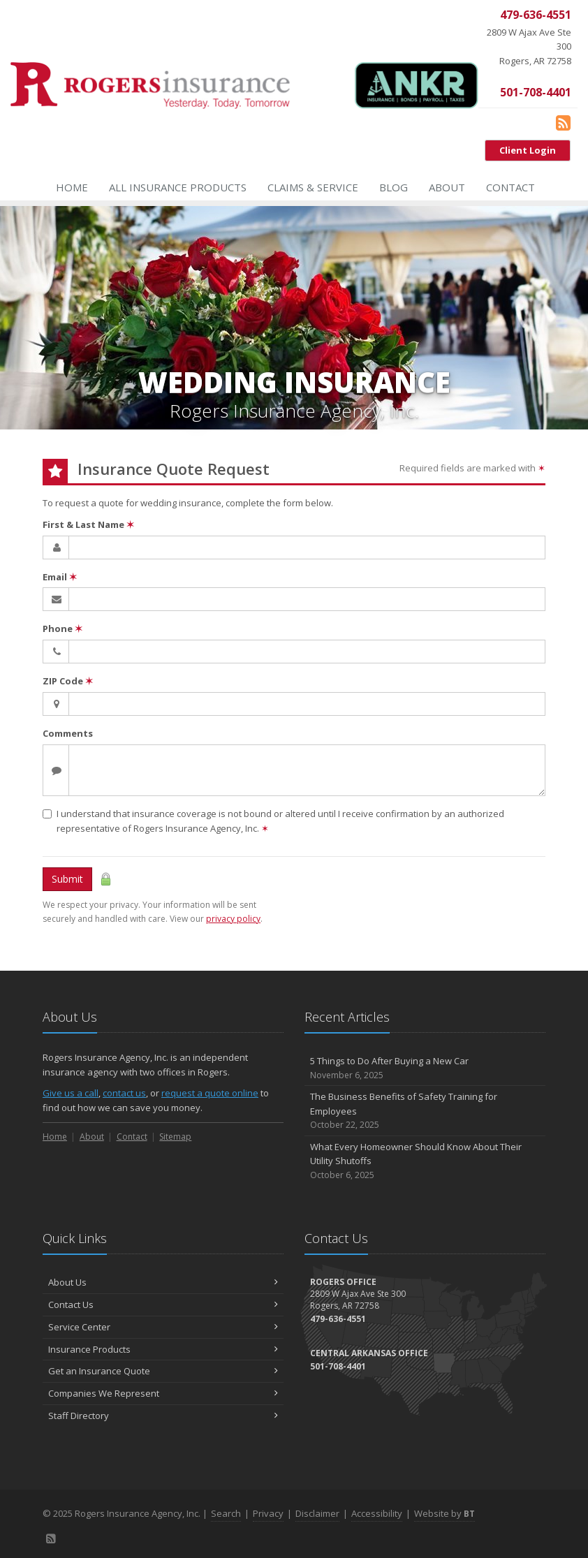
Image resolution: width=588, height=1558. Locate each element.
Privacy (268, 1513)
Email (60, 577)
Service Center (163, 1327)
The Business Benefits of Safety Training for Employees (425, 1111)
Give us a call (70, 1093)
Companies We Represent (163, 1393)
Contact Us (163, 1304)
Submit (67, 878)
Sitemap (175, 1136)
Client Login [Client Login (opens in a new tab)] (527, 150)
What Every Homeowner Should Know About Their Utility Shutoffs (425, 1161)
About (447, 187)
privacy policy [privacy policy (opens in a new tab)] (233, 919)
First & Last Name (88, 524)
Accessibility (376, 1513)
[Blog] (563, 122)
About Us (163, 1282)
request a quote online (209, 1093)
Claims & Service (312, 187)
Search (226, 1513)
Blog (393, 187)
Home (72, 187)
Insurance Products (163, 1349)
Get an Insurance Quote (163, 1371)
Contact (510, 187)
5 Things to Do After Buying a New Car (425, 1068)
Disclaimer (317, 1513)
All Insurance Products (178, 187)
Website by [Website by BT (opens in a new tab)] (444, 1513)
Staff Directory (163, 1415)
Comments (68, 733)
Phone (62, 628)
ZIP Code (68, 681)
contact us (124, 1093)
